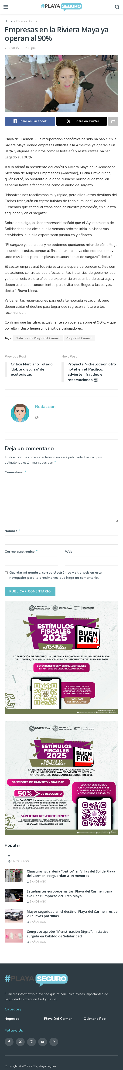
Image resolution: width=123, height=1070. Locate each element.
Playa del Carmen (27, 21)
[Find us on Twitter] (20, 1044)
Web (68, 553)
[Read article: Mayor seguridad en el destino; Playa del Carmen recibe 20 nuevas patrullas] (14, 917)
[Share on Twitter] (81, 121)
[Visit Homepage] (61, 7)
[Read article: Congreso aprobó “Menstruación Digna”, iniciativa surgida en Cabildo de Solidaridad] (14, 937)
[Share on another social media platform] (113, 121)
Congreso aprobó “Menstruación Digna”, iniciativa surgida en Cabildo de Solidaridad (68, 935)
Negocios (12, 1020)
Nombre (12, 532)
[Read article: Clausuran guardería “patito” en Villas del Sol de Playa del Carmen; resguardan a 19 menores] (14, 877)
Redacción (45, 406)
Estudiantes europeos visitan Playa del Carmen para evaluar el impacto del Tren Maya (69, 895)
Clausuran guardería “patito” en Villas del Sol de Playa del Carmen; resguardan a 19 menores (71, 875)
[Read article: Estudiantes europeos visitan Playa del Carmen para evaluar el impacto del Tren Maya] (14, 897)
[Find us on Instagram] (31, 1044)
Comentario (16, 472)
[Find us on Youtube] (42, 1044)
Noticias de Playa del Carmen (38, 338)
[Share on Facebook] (30, 121)
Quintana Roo (95, 1020)
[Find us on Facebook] (9, 1044)
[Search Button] (117, 7)
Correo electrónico (21, 553)
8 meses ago (18, 863)
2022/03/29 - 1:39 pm (20, 48)
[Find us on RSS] (53, 1044)
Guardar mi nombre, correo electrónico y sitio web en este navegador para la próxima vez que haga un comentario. (55, 577)
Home (9, 21)
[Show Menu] (5, 7)
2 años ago (36, 883)
